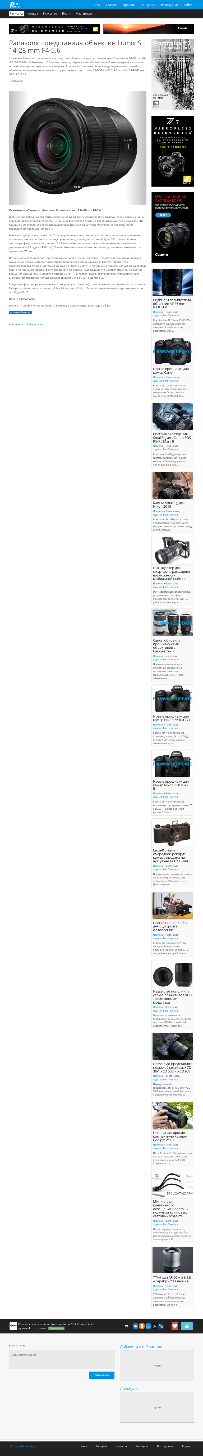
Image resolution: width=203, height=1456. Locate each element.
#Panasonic (16, 324)
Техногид (16, 13)
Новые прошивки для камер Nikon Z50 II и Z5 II (171, 785)
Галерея (111, 5)
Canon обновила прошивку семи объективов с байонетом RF (166, 645)
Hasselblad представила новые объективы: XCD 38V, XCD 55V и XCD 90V (172, 1068)
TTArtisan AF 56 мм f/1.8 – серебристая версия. (172, 1279)
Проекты (129, 5)
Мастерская (84, 13)
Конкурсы (148, 5)
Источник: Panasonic (20, 312)
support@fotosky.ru (24, 1446)
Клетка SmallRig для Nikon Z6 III (168, 505)
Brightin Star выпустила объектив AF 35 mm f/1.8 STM (172, 304)
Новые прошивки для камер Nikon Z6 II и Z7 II (172, 718)
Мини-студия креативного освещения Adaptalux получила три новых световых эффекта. (170, 1208)
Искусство (50, 13)
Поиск (95, 5)
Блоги (66, 13)
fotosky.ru (15, 4)
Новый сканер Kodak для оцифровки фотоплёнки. (170, 926)
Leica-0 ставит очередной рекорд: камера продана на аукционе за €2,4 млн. (171, 855)
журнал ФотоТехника (165, 315)
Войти (187, 5)
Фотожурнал (169, 5)
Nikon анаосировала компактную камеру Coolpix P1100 (170, 1136)
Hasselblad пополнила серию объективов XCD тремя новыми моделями (172, 996)
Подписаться (56, 1328)
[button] (19, 147)
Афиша (33, 13)
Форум (186, 1446)
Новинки (158, 312)
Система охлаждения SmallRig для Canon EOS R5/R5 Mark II (172, 438)
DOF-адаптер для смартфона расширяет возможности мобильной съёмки (171, 573)
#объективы (35, 324)
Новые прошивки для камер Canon (171, 371)
